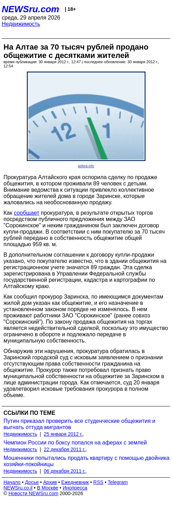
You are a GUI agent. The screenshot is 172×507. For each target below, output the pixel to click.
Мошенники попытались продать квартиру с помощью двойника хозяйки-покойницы (86, 461)
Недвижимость (21, 24)
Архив (50, 482)
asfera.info (86, 166)
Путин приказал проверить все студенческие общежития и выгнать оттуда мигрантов (79, 424)
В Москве (47, 488)
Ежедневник (75, 482)
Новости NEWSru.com (33, 493)
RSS (98, 482)
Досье (32, 482)
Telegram (118, 482)
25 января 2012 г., (64, 434)
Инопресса (75, 488)
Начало (12, 482)
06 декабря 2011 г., (65, 471)
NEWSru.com (30, 9)
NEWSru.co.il (17, 488)
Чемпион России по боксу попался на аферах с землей (75, 443)
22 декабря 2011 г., (65, 449)
